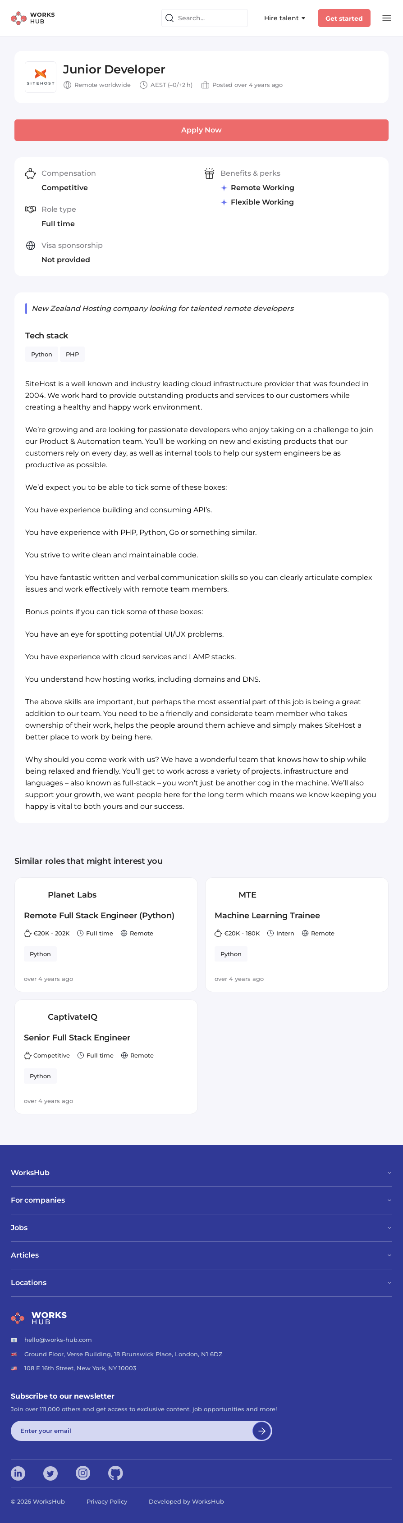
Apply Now (201, 130)
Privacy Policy (107, 1501)
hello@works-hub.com (58, 1339)
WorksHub (201, 1172)
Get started (344, 18)
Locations (201, 1282)
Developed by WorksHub (186, 1501)
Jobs (201, 1227)
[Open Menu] (387, 18)
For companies (201, 1200)
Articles (201, 1255)
